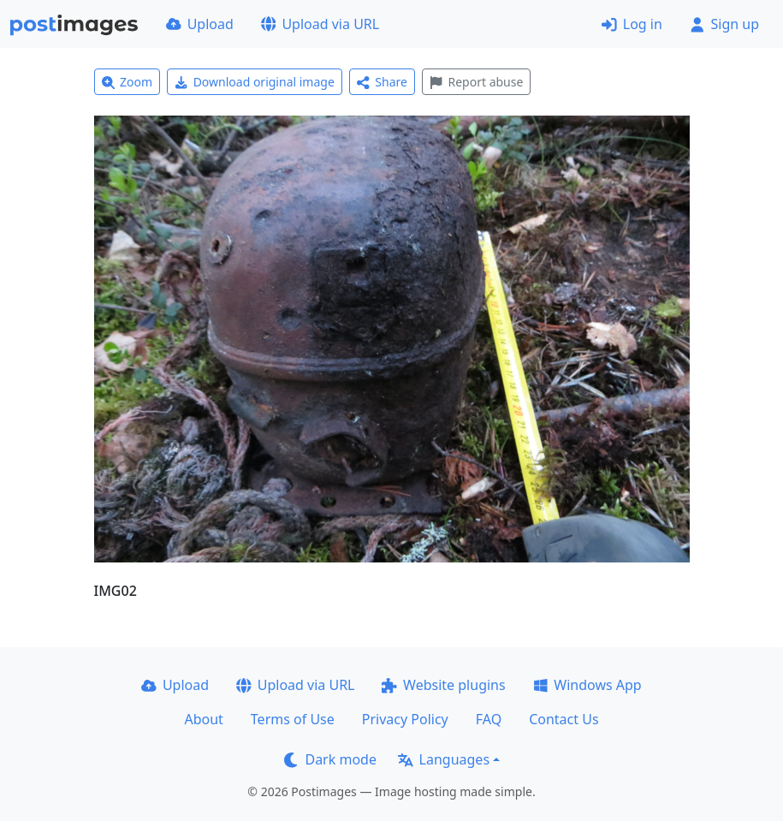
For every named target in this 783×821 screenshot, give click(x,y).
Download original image (255, 82)
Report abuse (476, 82)
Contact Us (563, 719)
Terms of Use (293, 719)
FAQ (488, 719)
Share (382, 82)
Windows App (587, 684)
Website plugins (443, 684)
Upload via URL (320, 24)
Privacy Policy (405, 719)
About (203, 719)
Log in (632, 24)
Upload (200, 24)
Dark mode (330, 759)
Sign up (724, 24)
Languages (443, 759)
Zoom (127, 82)
